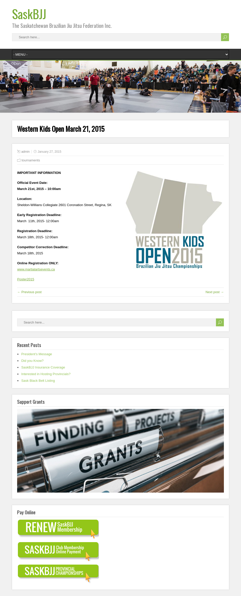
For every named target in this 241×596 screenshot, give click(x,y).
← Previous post (29, 292)
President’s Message (36, 354)
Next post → (214, 292)
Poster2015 (25, 279)
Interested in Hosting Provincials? (46, 374)
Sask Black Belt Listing (38, 381)
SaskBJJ (29, 14)
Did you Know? (32, 361)
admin (25, 151)
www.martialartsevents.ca (36, 269)
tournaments (30, 160)
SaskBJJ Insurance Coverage (43, 367)
